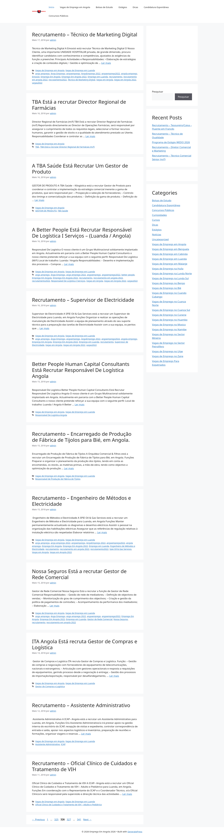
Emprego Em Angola (50, 76)
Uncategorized (160, 239)
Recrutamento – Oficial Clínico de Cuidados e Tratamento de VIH (84, 766)
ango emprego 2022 (76, 274)
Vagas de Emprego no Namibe (169, 329)
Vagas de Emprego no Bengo (168, 283)
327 (69, 819)
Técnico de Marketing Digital (81, 79)
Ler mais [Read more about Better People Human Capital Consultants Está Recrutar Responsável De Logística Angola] (79, 404)
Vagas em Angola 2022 (125, 79)
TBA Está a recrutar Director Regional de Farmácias (79, 104)
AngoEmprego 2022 (90, 73)
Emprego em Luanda (98, 76)
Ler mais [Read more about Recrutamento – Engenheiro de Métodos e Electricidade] (102, 532)
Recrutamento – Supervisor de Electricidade (83, 299)
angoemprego (73, 73)
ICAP (63, 744)
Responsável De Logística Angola (51, 415)
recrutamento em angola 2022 (108, 278)
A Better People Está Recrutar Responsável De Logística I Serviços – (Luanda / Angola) (82, 232)
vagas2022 (37, 82)
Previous (38, 819)
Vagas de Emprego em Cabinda (170, 254)
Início (51, 7)
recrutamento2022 (58, 79)
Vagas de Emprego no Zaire (167, 356)
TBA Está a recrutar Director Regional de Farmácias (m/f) (67, 146)
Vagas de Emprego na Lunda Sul (170, 278)
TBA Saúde (63, 210)
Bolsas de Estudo (104, 7)
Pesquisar (157, 91)
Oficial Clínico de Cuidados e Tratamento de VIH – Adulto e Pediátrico (68, 804)
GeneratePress (135, 831)
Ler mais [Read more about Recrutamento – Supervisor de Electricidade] (44, 328)
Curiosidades (159, 215)
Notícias (156, 234)
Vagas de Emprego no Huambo (169, 319)
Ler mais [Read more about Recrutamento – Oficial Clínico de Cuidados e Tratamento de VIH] (127, 794)
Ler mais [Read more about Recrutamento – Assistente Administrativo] (86, 733)
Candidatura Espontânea (156, 7)
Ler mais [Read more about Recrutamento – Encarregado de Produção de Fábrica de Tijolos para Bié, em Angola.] (69, 468)
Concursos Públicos (58, 15)
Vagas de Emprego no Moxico (169, 324)
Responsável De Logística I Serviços (68, 281)
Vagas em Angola (104, 79)
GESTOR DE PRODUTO (46, 210)
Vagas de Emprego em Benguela (170, 249)
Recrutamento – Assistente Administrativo (81, 705)
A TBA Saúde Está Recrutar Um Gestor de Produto (80, 168)
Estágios (123, 7)
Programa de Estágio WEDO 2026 (171, 142)
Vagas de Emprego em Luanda (80, 70)
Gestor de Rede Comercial (99, 619)
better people (128, 274)
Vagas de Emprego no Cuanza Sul (171, 310)
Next (87, 819)
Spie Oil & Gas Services (121, 549)
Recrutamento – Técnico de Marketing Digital (84, 34)
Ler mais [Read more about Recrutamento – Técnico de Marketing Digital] (106, 63)
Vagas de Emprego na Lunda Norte (172, 273)
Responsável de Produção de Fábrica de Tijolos (57, 479)
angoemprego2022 (110, 73)
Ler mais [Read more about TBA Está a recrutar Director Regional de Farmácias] (90, 136)
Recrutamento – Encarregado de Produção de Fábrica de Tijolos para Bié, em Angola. (81, 436)
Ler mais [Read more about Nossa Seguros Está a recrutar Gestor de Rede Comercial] (54, 605)
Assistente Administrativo (47, 744)
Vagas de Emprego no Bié (166, 288)
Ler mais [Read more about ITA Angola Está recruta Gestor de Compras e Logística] (114, 675)
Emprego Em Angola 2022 (74, 76)
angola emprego (129, 73)
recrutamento (115, 76)
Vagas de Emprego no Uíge (167, 351)
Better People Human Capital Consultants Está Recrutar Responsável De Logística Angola (80, 370)
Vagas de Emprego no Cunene (169, 314)
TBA (37, 146)
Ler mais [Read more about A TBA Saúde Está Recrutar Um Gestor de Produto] (39, 200)
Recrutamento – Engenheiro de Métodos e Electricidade (81, 500)
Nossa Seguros (120, 619)
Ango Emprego (58, 73)
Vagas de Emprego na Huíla (167, 268)
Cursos (156, 220)
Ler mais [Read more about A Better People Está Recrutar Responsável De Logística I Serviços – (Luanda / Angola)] (69, 264)
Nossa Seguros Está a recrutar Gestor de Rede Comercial (79, 574)
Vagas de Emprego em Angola (75, 7)
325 (56, 819)
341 (79, 819)
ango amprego (42, 73)
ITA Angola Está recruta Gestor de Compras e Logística (84, 644)
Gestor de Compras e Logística (50, 686)
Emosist (36, 76)
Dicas (135, 7)
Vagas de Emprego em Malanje (169, 263)
